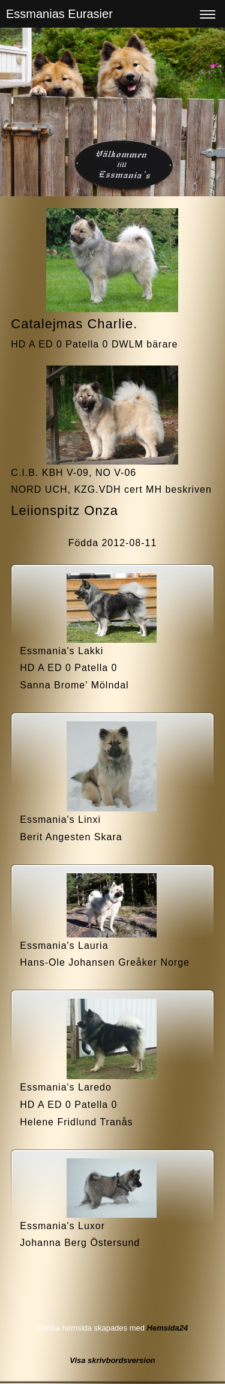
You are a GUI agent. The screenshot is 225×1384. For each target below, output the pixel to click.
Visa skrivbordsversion (112, 1360)
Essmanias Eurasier (59, 13)
